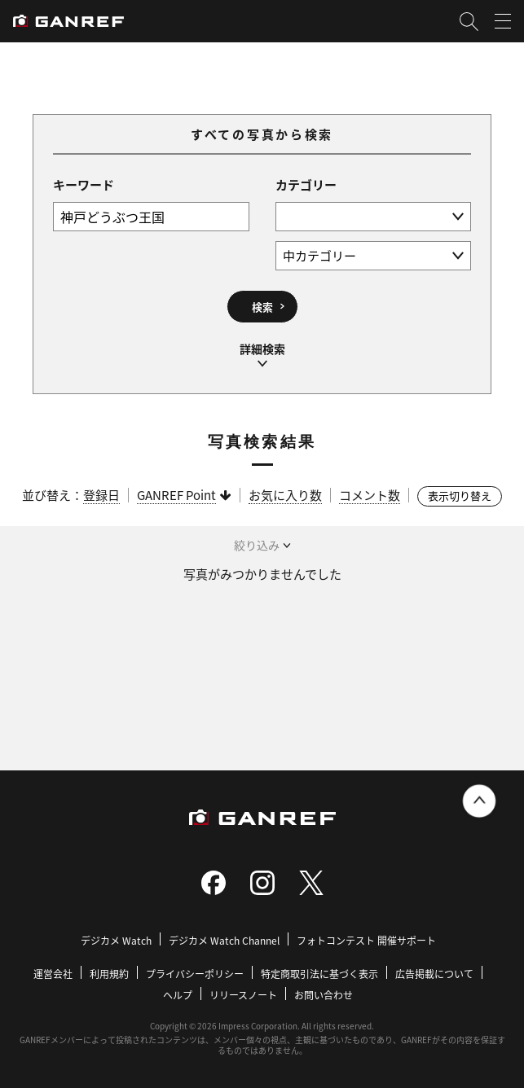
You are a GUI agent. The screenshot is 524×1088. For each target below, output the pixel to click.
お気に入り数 (285, 494)
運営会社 (53, 974)
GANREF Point (176, 494)
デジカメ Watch (116, 940)
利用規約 (109, 974)
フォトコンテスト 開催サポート (366, 940)
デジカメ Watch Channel (224, 940)
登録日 (101, 494)
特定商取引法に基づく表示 (319, 974)
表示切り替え (459, 495)
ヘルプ (177, 995)
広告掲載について (434, 974)
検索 (262, 306)
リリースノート (243, 995)
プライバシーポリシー (195, 974)
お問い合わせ (323, 995)
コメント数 (369, 494)
